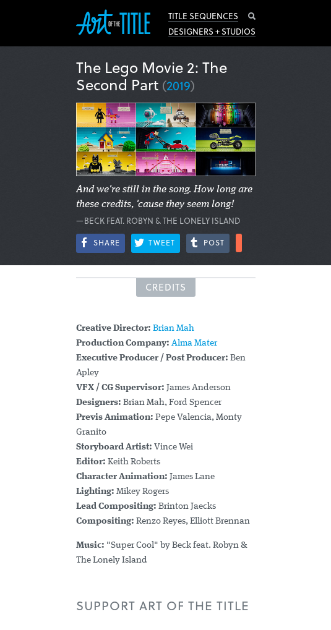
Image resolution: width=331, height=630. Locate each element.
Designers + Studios (212, 31)
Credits (165, 287)
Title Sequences (203, 16)
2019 (178, 85)
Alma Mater (194, 343)
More (239, 243)
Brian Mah (173, 328)
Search (251, 16)
